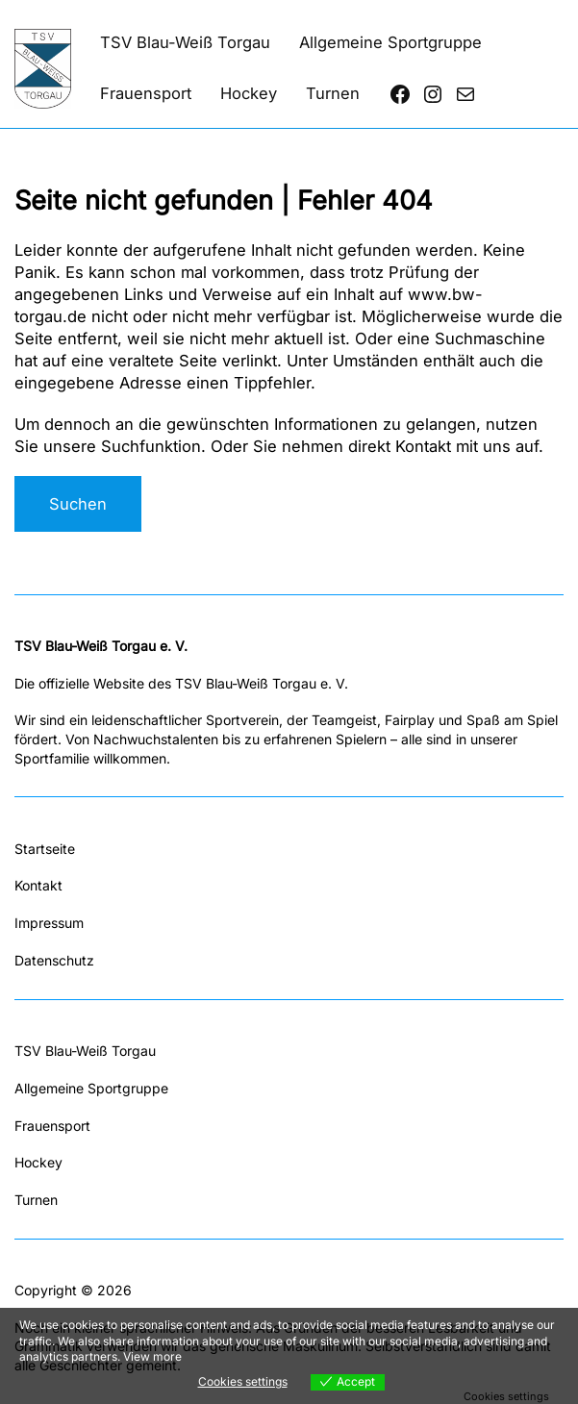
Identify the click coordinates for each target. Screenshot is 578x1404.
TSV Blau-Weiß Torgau (85, 1050)
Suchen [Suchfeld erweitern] (78, 504)
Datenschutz (54, 960)
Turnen (36, 1199)
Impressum (49, 923)
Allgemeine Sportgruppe (91, 1088)
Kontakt (38, 885)
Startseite (44, 848)
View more (152, 1356)
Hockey (38, 1162)
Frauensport (52, 1125)
